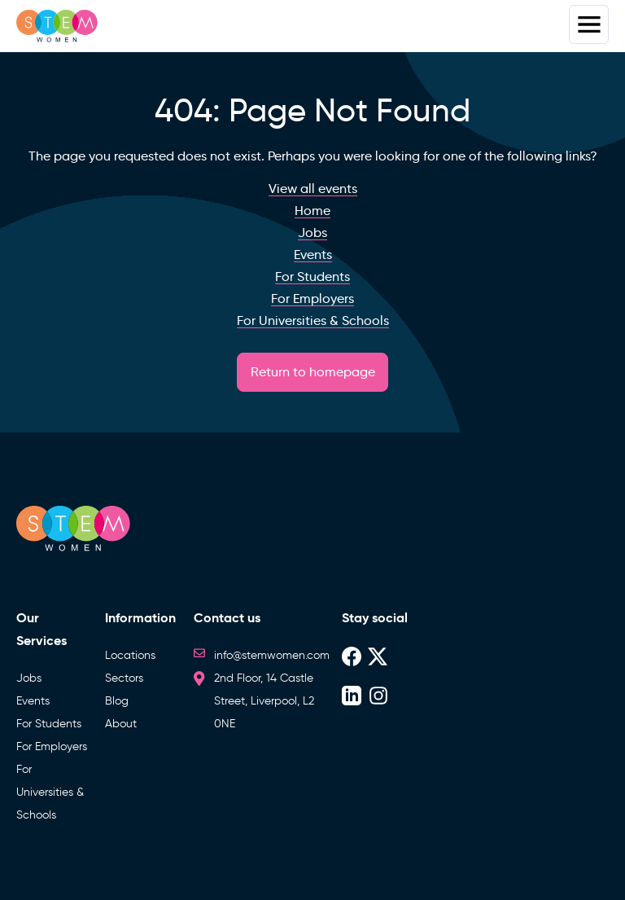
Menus (589, 24)
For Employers (51, 746)
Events (33, 701)
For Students (48, 724)
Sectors (124, 678)
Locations (130, 655)
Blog (117, 701)
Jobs (29, 678)
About (121, 724)
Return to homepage (313, 372)
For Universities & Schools (50, 792)
